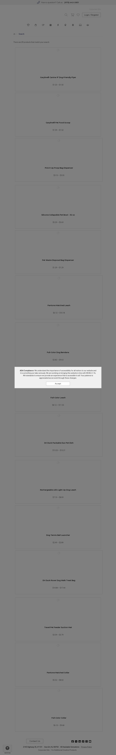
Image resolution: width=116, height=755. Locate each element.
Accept (58, 384)
